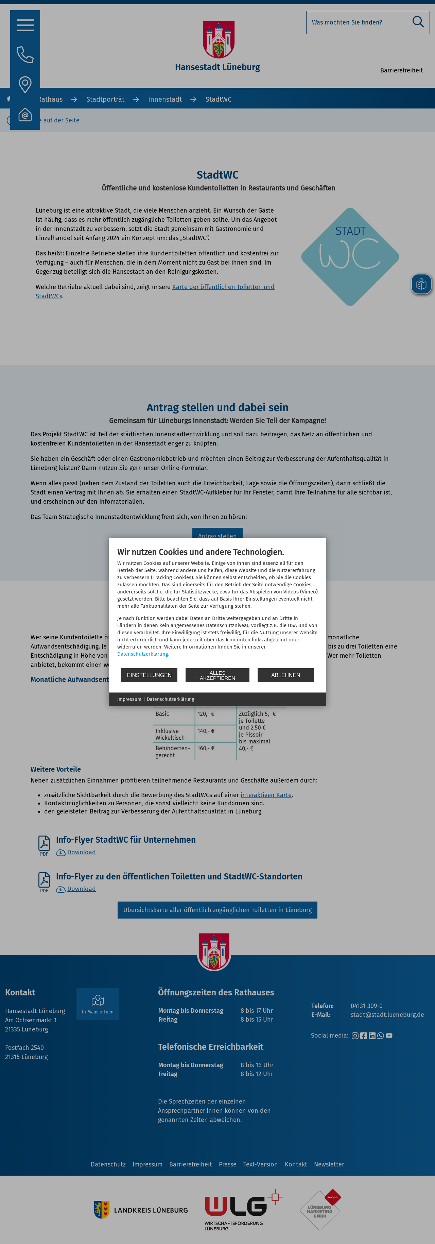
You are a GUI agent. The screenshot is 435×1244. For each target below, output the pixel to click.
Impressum (129, 699)
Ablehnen (285, 675)
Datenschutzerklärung (142, 654)
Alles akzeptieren (217, 675)
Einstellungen (149, 675)
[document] (217, 607)
